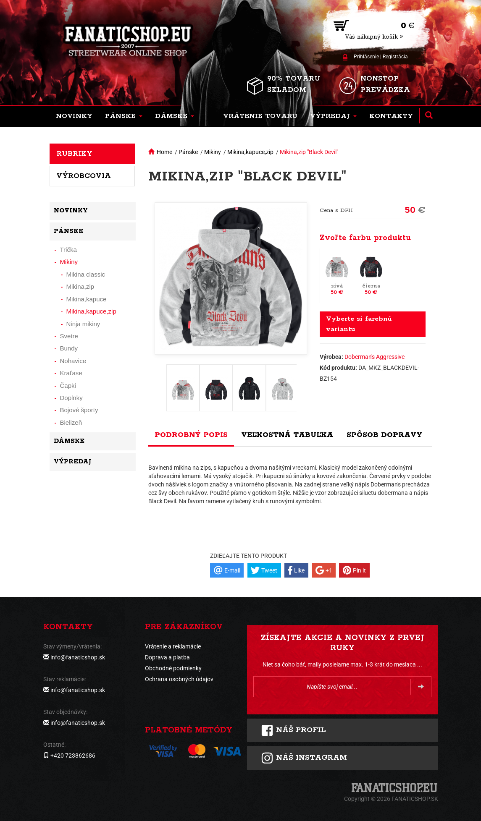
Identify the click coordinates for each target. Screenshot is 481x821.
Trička (68, 249)
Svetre (69, 336)
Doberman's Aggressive (374, 356)
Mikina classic (85, 274)
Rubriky (74, 153)
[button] (124, 116)
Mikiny (212, 152)
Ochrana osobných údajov (179, 679)
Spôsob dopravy (384, 434)
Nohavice (73, 360)
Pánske (188, 152)
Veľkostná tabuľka (287, 434)
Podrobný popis (191, 434)
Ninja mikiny (83, 323)
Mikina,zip (80, 286)
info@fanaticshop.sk (77, 657)
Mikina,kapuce (86, 299)
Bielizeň (71, 422)
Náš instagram (304, 758)
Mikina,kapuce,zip (250, 152)
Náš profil (293, 730)
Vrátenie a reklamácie (173, 646)
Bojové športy (79, 409)
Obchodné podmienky (173, 668)
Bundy (69, 348)
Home (164, 152)
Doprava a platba (167, 657)
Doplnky (71, 397)
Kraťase (71, 373)
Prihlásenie (366, 57)
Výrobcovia (83, 175)
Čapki (68, 385)
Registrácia (395, 57)
